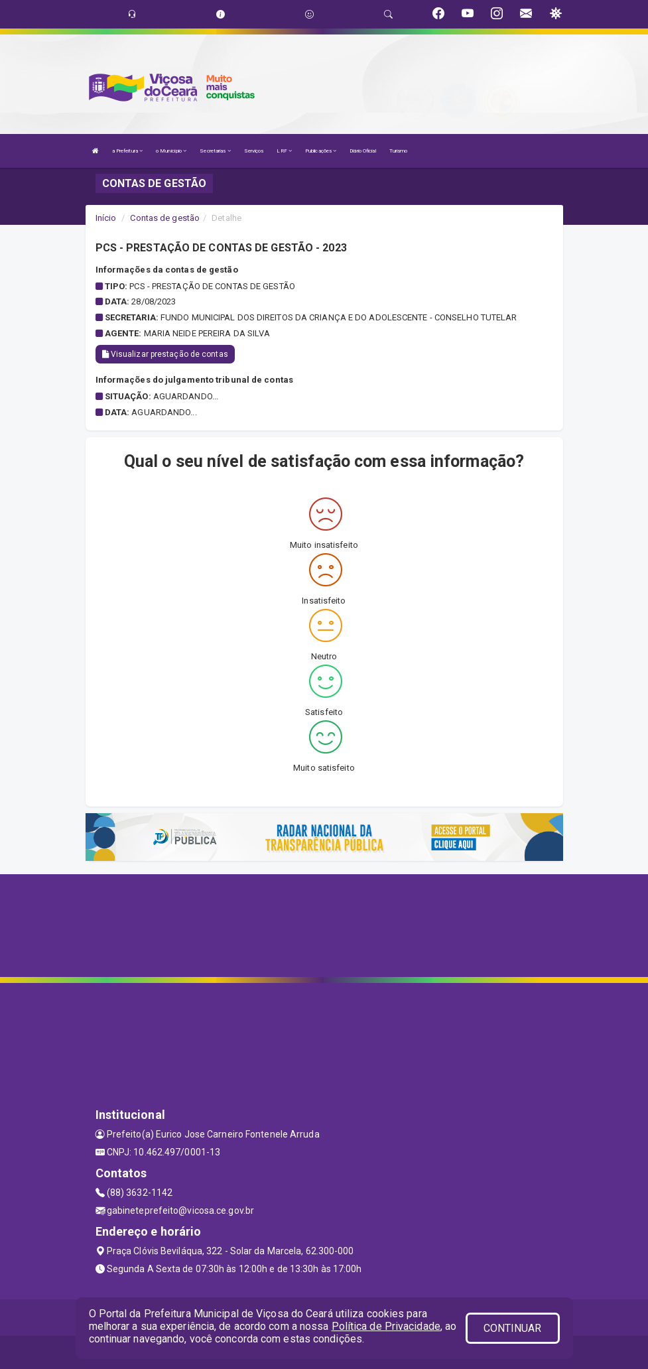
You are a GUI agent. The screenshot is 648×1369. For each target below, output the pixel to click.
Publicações (320, 151)
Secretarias (215, 151)
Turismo (398, 151)
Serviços (254, 151)
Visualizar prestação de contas (165, 354)
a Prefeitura (127, 151)
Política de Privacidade (386, 1326)
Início (106, 218)
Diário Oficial (362, 151)
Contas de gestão (165, 218)
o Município (171, 151)
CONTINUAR (513, 1328)
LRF (284, 151)
